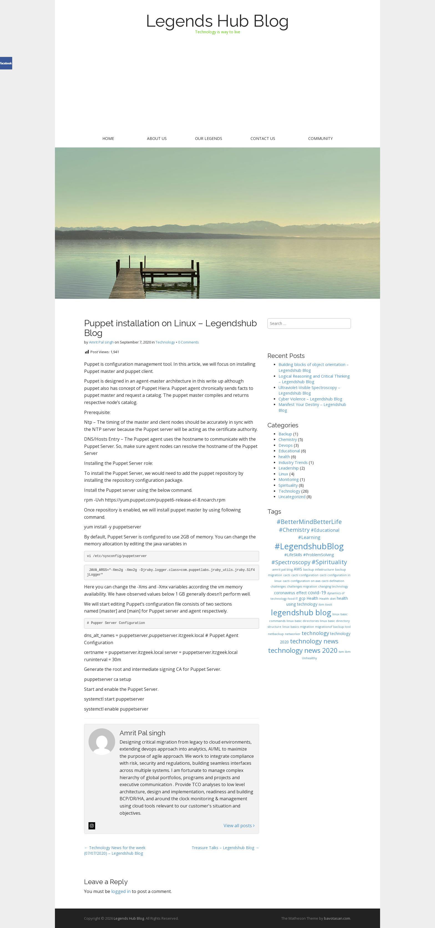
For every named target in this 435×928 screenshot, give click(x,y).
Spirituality (288, 485)
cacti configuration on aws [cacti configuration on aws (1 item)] (301, 581)
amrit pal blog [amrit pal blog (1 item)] (282, 569)
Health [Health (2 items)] (312, 598)
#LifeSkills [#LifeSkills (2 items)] (293, 554)
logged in (121, 891)
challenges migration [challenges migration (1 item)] (302, 586)
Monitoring (289, 479)
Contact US (263, 138)
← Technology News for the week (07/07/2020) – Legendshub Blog (114, 850)
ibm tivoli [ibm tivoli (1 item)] (325, 604)
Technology (165, 342)
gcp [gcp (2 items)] (302, 598)
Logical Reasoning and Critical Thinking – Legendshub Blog (314, 379)
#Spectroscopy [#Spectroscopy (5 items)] (290, 562)
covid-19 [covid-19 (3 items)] (317, 592)
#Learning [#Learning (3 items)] (309, 537)
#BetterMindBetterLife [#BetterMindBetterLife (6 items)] (309, 522)
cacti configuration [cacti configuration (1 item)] (304, 575)
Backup (285, 434)
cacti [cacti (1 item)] (286, 575)
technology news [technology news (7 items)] (314, 641)
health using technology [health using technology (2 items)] (317, 601)
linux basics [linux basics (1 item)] (290, 627)
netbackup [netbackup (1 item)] (276, 634)
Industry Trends (293, 462)
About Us (157, 138)
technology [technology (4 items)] (315, 632)
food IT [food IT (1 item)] (293, 599)
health (284, 456)
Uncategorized (292, 496)
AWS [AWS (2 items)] (298, 569)
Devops (286, 445)
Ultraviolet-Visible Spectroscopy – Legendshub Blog (309, 390)
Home (108, 138)
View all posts (239, 825)
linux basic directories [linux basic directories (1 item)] (303, 621)
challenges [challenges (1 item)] (278, 586)
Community (320, 138)
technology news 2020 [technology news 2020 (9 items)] (303, 650)
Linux (283, 473)
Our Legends (208, 138)
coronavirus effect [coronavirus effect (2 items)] (290, 592)
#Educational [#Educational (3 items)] (325, 530)
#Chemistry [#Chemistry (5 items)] (294, 529)
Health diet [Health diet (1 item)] (327, 599)
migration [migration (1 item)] (307, 627)
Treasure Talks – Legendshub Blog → (225, 847)
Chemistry (288, 439)
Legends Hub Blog (217, 21)
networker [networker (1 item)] (292, 634)
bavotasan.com (337, 918)
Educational (289, 450)
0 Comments (188, 342)
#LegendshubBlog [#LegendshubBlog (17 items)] (309, 546)
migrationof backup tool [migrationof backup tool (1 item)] (333, 627)
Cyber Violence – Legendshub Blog (310, 399)
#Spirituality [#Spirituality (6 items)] (329, 562)
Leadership (289, 468)
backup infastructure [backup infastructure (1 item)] (318, 569)
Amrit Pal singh (101, 342)
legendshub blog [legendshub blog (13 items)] (301, 612)
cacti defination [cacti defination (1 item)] (333, 581)
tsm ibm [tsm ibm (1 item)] (345, 652)
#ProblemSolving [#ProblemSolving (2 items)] (318, 554)
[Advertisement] (217, 89)
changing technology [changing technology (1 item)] (333, 586)
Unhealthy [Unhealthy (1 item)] (309, 658)
